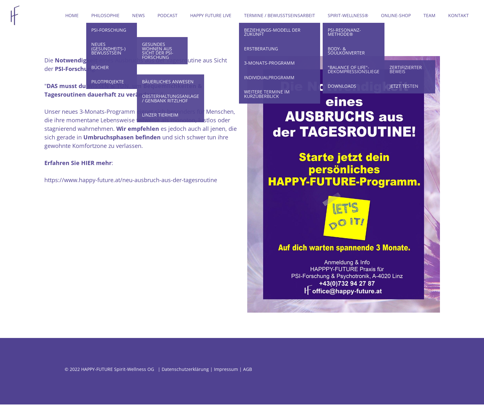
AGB (247, 369)
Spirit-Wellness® (348, 15)
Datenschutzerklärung (185, 369)
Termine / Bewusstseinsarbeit (279, 15)
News (138, 15)
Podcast (167, 15)
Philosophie (105, 15)
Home (72, 15)
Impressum (226, 369)
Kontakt (458, 15)
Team (429, 15)
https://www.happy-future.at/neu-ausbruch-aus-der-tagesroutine (130, 180)
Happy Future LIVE (210, 15)
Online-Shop (396, 15)
